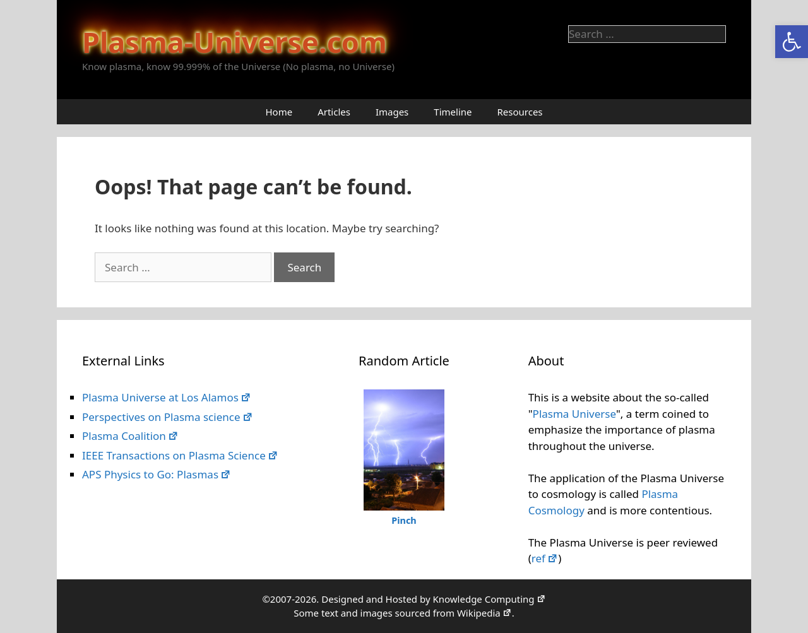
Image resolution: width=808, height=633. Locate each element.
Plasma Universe (574, 413)
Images (392, 111)
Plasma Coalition (130, 436)
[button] (791, 41)
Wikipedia (484, 612)
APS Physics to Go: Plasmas (156, 474)
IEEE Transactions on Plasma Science (180, 455)
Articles (334, 111)
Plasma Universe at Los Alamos (166, 397)
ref (545, 558)
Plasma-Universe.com (234, 42)
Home (278, 111)
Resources (519, 111)
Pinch (404, 520)
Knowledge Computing (488, 599)
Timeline (453, 111)
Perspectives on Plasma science (167, 417)
